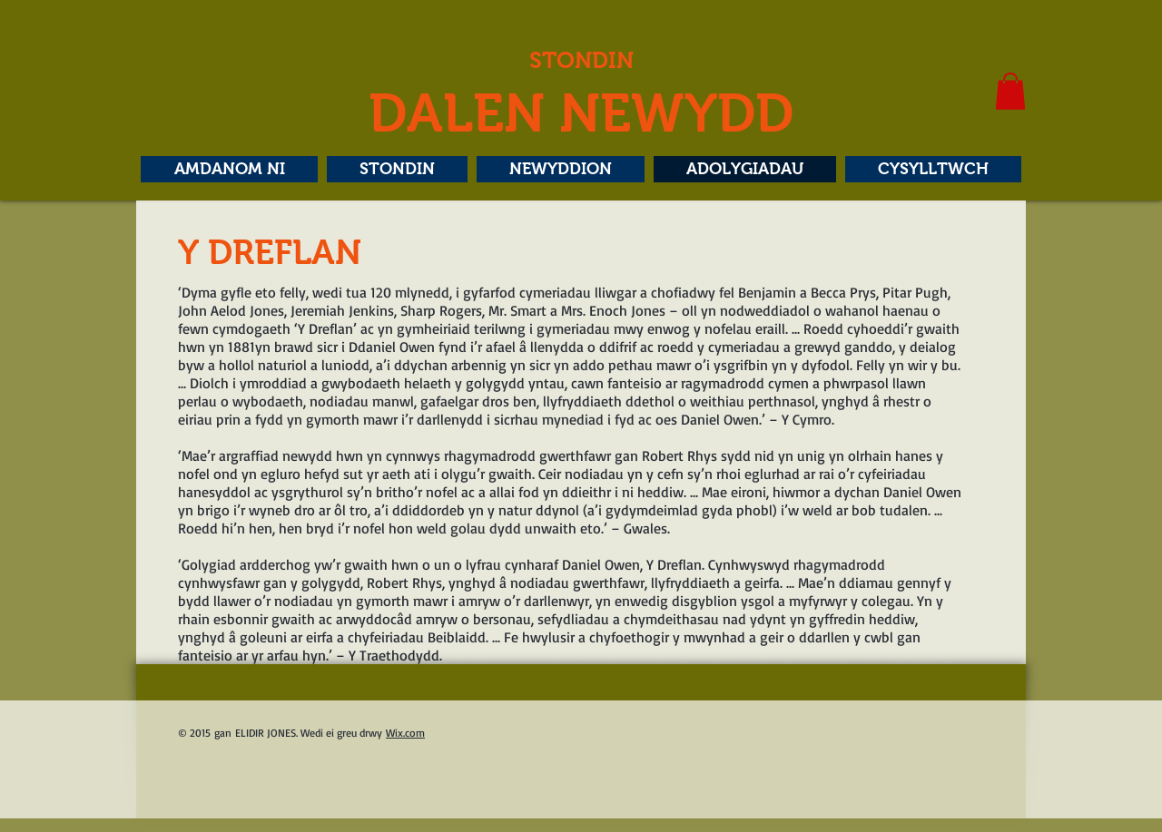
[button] (1010, 91)
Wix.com (405, 732)
